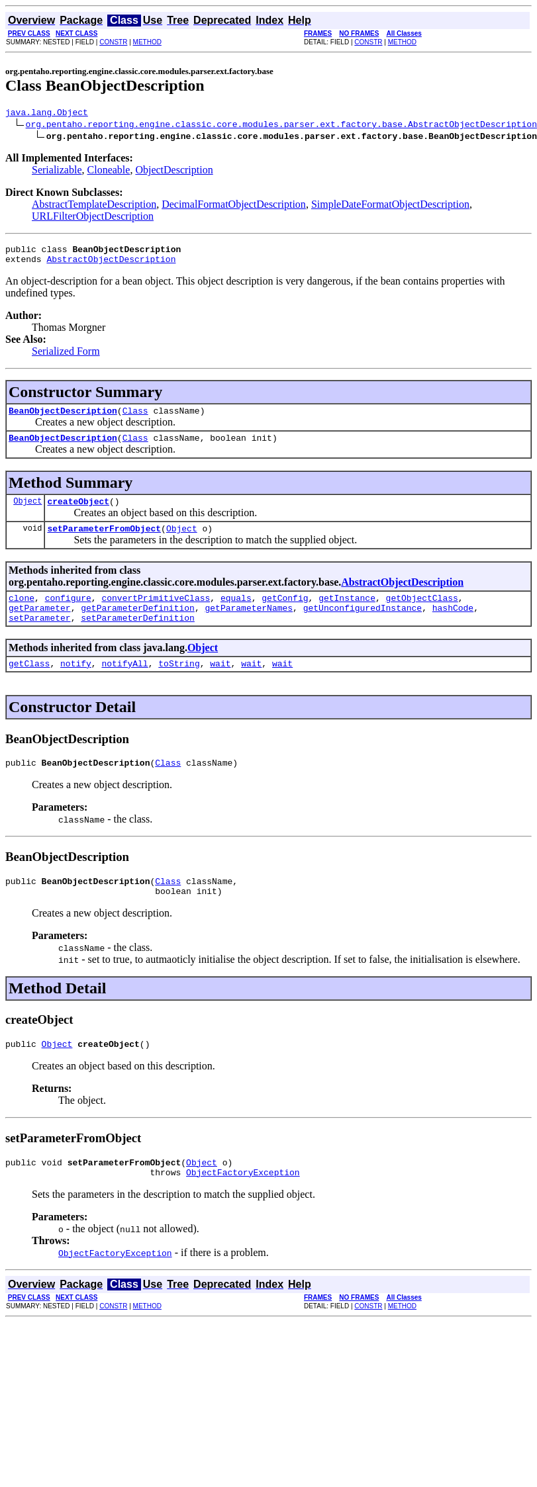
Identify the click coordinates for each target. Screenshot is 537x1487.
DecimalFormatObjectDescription (234, 206)
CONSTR (113, 42)
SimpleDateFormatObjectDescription (390, 206)
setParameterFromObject (104, 542)
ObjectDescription (174, 171)
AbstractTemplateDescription (94, 206)
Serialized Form (66, 357)
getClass (29, 685)
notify (75, 685)
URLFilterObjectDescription (93, 218)
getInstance (346, 613)
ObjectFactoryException (243, 1206)
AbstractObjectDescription (110, 265)
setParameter (40, 637)
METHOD (147, 42)
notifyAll (124, 685)
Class (135, 418)
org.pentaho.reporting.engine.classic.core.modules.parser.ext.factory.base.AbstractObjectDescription (281, 126)
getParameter (40, 625)
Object (27, 512)
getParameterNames (249, 625)
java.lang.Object (46, 114)
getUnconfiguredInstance (362, 625)
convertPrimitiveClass (155, 613)
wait (220, 685)
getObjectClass (422, 613)
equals (236, 613)
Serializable (57, 171)
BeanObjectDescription (63, 418)
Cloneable (108, 171)
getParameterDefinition (138, 625)
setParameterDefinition (138, 637)
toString (178, 685)
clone (21, 613)
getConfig (285, 613)
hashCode (452, 625)
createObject (78, 513)
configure (68, 613)
